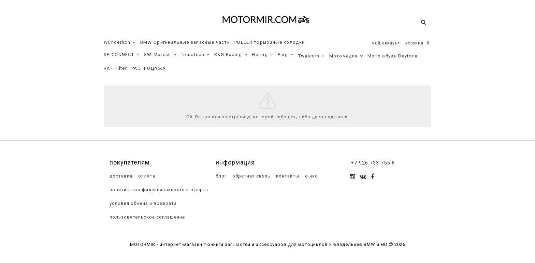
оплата (146, 176)
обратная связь (250, 176)
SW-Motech (160, 55)
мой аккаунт (386, 43)
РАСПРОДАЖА (148, 68)
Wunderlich (120, 42)
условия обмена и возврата (142, 203)
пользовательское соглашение (146, 217)
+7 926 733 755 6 (373, 163)
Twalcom (311, 56)
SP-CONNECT (122, 55)
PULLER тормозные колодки (269, 42)
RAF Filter (115, 68)
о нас (311, 176)
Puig (286, 55)
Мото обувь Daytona (392, 55)
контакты (287, 176)
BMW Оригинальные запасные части (185, 42)
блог (220, 176)
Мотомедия (346, 56)
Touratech (195, 55)
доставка (120, 176)
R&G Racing (231, 55)
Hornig (262, 55)
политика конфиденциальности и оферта (158, 189)
